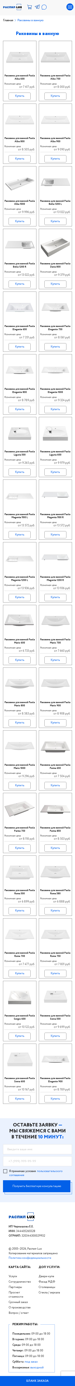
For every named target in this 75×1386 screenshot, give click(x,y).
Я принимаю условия (36, 1173)
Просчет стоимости (16, 1295)
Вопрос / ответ (19, 1313)
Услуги (13, 1276)
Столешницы (47, 1287)
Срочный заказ (18, 1302)
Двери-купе (46, 1276)
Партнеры (15, 1287)
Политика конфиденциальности (30, 1258)
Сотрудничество (20, 1282)
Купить (19, 96)
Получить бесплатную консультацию (36, 1186)
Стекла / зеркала (49, 1293)
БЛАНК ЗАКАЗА (37, 1381)
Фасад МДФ (47, 1282)
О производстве (20, 1308)
